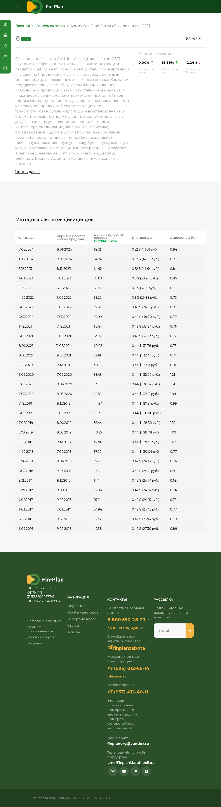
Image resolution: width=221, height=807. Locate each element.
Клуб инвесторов (83, 612)
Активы (74, 632)
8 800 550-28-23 (126, 619)
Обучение (76, 606)
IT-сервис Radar (81, 619)
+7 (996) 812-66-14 (128, 668)
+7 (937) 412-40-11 (127, 692)
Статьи (73, 625)
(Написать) (116, 676)
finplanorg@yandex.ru (128, 744)
